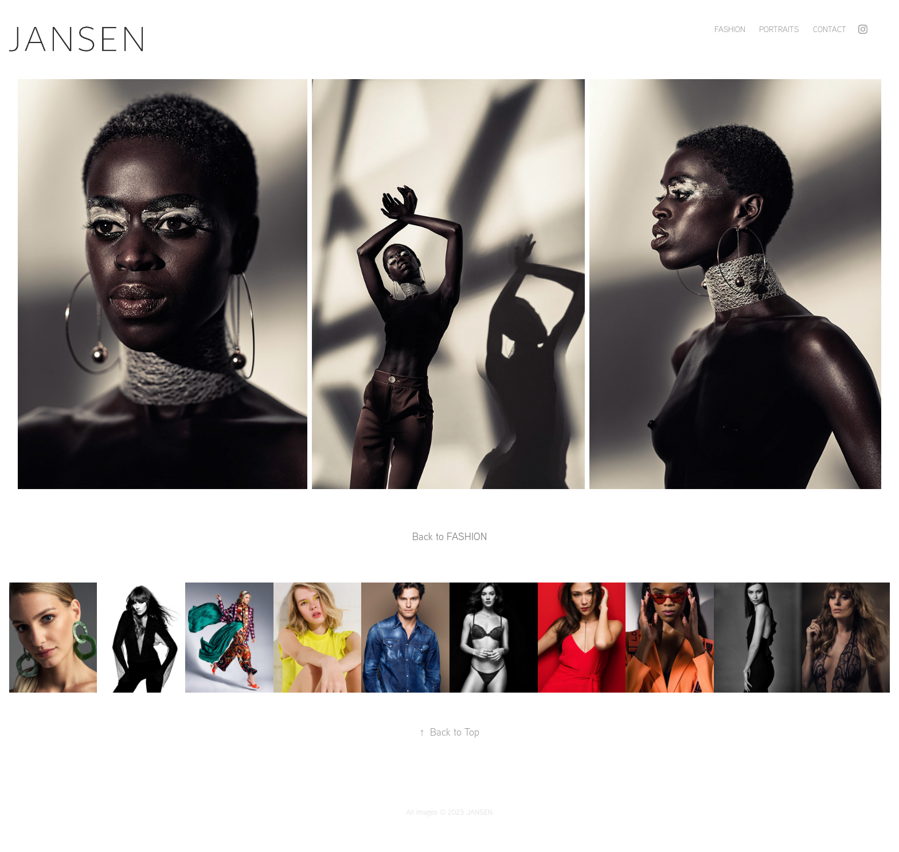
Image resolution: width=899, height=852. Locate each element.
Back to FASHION (449, 536)
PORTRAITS (779, 29)
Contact (829, 29)
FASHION (729, 29)
